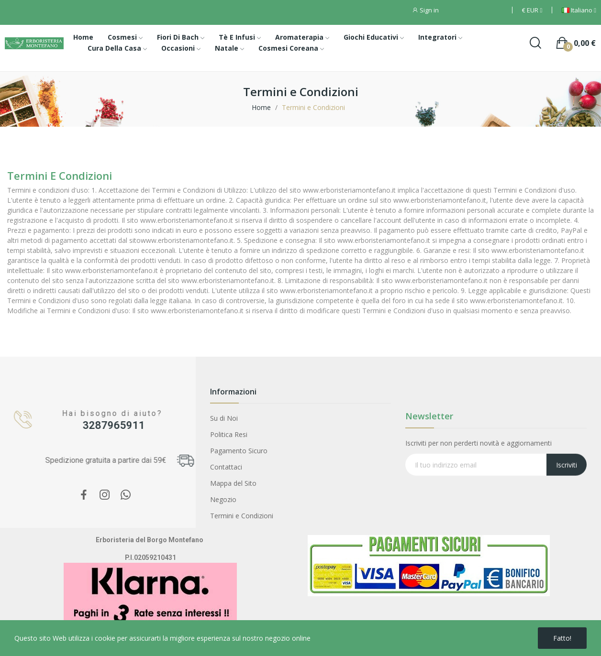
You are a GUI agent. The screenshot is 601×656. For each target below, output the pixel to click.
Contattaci (226, 466)
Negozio (223, 499)
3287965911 (106, 425)
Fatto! (562, 638)
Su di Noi (224, 418)
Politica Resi (228, 434)
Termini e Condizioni (241, 515)
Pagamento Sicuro (238, 450)
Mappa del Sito (233, 483)
